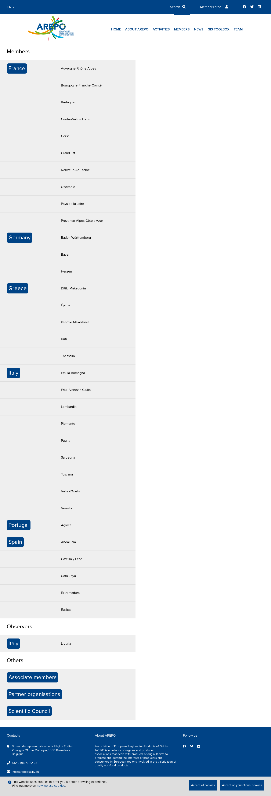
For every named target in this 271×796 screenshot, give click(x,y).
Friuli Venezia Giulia (76, 390)
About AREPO (136, 29)
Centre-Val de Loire (75, 119)
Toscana (67, 474)
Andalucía (68, 542)
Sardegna (68, 457)
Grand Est (68, 153)
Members (182, 29)
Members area (210, 7)
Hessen (66, 271)
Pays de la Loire (72, 204)
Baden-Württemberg (76, 238)
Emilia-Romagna (73, 373)
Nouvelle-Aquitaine (75, 170)
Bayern (66, 254)
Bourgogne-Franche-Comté (81, 85)
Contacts (13, 735)
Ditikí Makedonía (73, 288)
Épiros (65, 305)
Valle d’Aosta (70, 491)
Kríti (64, 339)
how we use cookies (51, 786)
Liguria (66, 643)
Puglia (65, 440)
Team (238, 29)
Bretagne (68, 102)
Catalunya (68, 576)
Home (116, 29)
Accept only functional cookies (242, 785)
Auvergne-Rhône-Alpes (78, 68)
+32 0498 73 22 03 (24, 763)
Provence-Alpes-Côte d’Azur (82, 221)
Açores (66, 525)
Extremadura (70, 593)
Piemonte (68, 424)
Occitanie (68, 187)
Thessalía (68, 356)
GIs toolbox (219, 29)
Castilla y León (72, 559)
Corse (65, 136)
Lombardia (68, 407)
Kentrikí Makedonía (75, 322)
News (198, 29)
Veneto (66, 508)
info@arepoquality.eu (25, 772)
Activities (161, 29)
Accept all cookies (203, 785)
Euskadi (66, 610)
